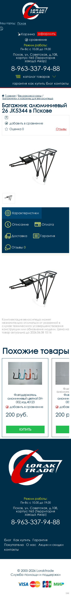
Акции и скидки (50, 545)
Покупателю (14, 545)
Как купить (36, 83)
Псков (21, 23)
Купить (25, 429)
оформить (46, 34)
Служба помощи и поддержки (35, 575)
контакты (61, 83)
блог (49, 83)
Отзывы (61, 129)
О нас (31, 545)
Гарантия (19, 83)
